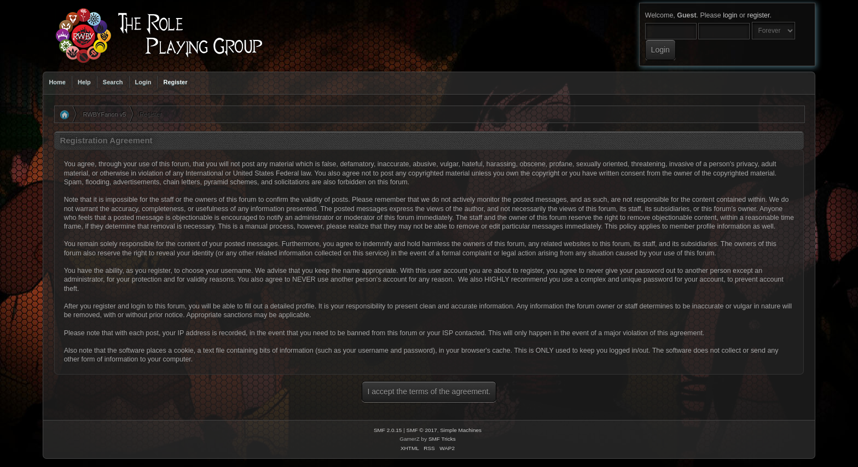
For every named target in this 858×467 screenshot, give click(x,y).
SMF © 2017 (422, 430)
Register (175, 82)
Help (84, 82)
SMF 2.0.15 (388, 430)
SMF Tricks (442, 439)
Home (57, 82)
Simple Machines (461, 430)
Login (143, 82)
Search (113, 82)
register (758, 15)
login (730, 15)
